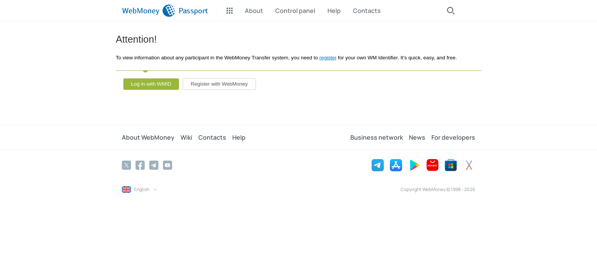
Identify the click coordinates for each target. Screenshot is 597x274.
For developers (453, 137)
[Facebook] (140, 165)
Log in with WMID (151, 84)
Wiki (186, 137)
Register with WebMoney (219, 84)
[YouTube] (167, 165)
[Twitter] (126, 165)
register (328, 58)
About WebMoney (148, 137)
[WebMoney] (149, 10)
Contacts (212, 137)
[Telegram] (153, 165)
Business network (376, 137)
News (417, 137)
